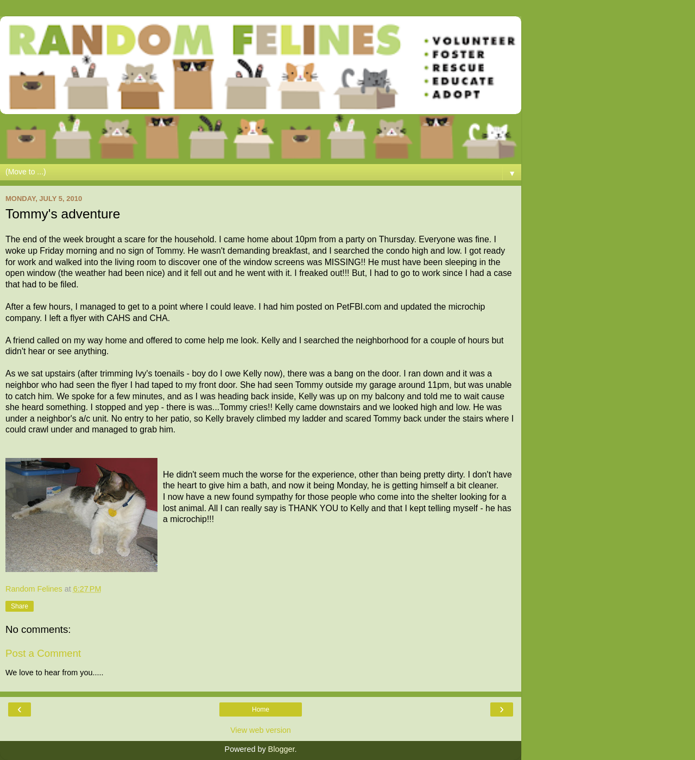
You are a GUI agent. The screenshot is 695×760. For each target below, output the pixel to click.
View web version (260, 730)
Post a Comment (43, 653)
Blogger (281, 749)
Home (260, 709)
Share (19, 606)
